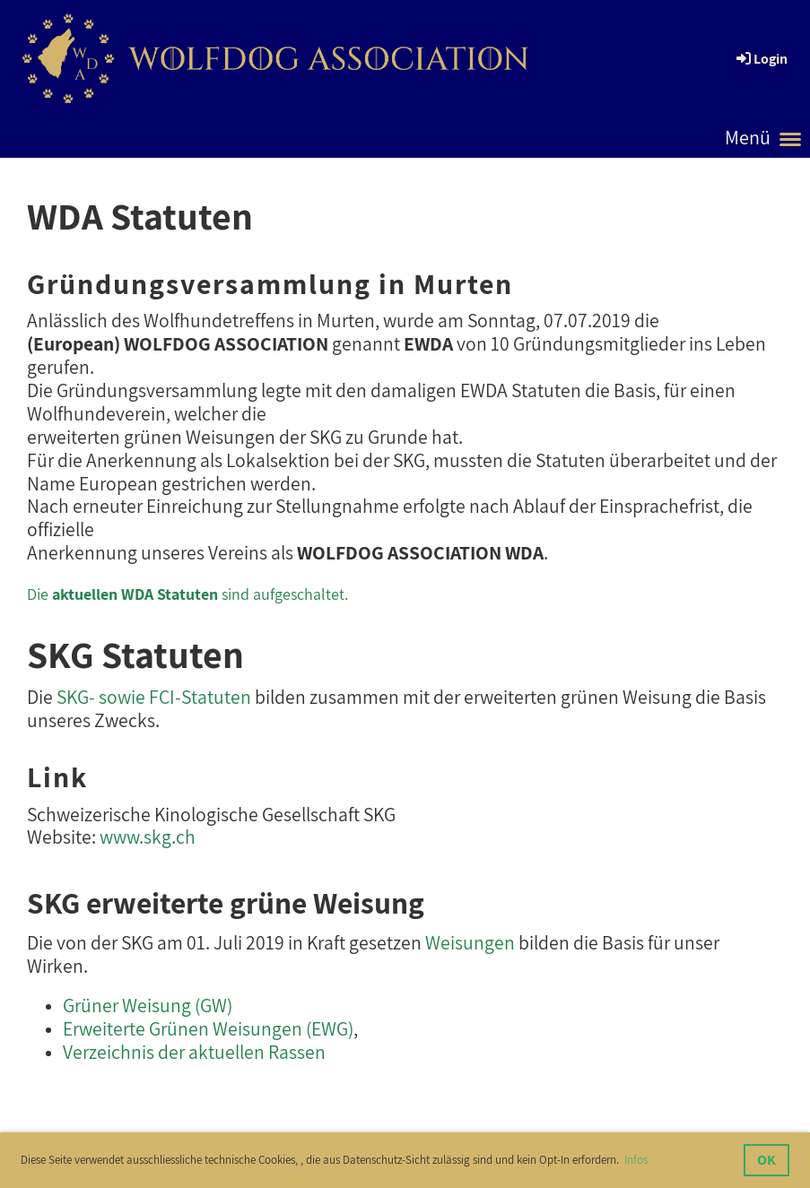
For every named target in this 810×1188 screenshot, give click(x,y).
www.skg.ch (148, 836)
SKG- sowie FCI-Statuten (154, 696)
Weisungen (470, 942)
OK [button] (766, 1159)
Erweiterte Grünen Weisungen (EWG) (208, 1028)
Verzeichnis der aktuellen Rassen (194, 1051)
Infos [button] (636, 1159)
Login (761, 58)
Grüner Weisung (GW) (147, 1005)
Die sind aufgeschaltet (185, 594)
